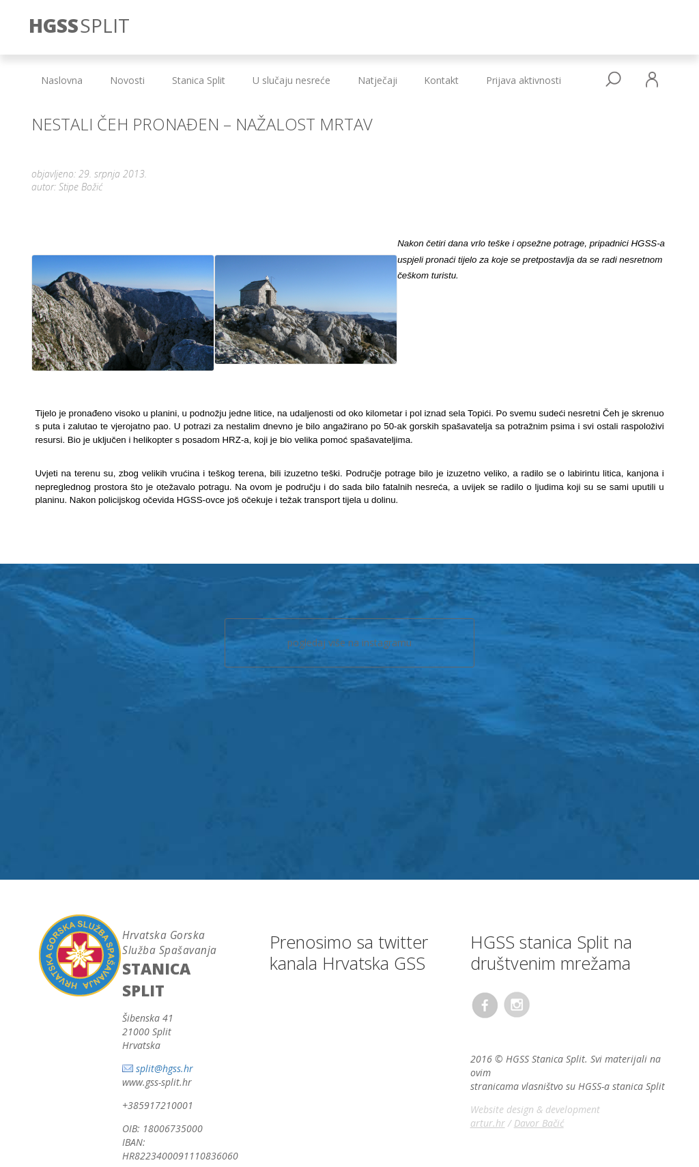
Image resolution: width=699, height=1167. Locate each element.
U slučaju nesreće (291, 80)
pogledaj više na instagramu (349, 599)
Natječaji (377, 80)
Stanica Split (198, 80)
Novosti (127, 80)
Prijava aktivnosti (523, 80)
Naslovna (62, 80)
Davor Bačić (539, 1080)
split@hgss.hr (164, 1026)
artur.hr (487, 1080)
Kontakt (441, 80)
